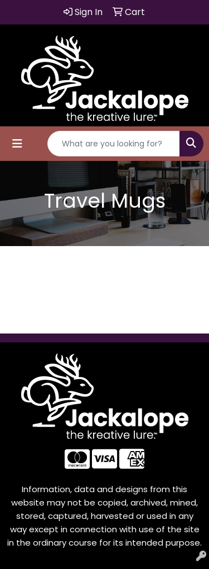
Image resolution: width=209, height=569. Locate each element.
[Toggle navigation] (17, 143)
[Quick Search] (113, 143)
